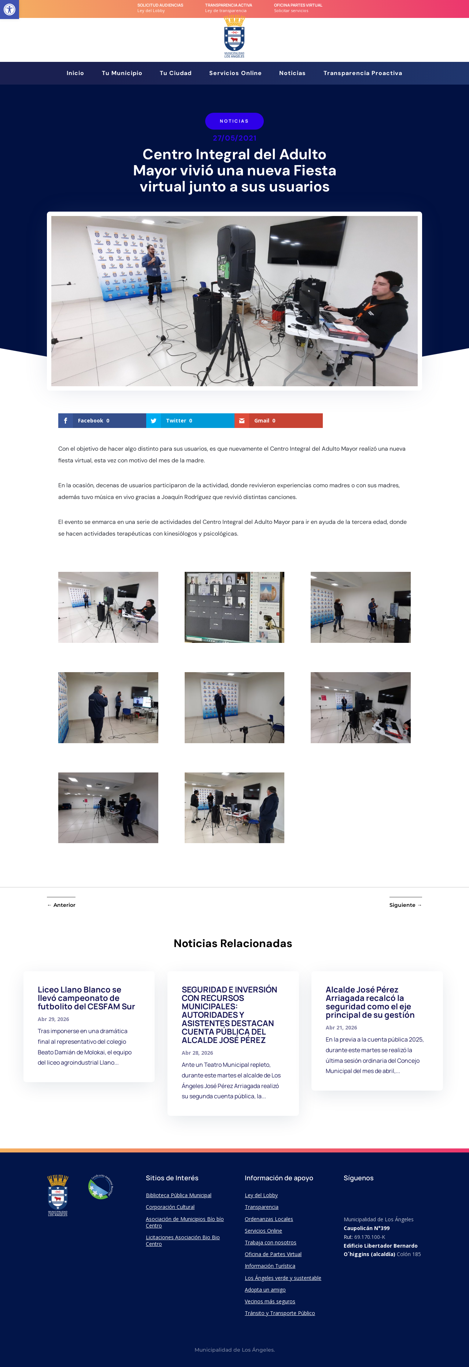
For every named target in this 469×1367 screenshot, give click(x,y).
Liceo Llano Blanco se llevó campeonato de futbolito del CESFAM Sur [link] (86, 998)
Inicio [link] (75, 74)
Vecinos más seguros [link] (270, 1301)
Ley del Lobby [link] (261, 1195)
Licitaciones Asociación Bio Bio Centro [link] (183, 1240)
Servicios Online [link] (235, 74)
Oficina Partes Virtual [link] (298, 5)
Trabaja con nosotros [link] (270, 1242)
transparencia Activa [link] (228, 5)
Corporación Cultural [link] (170, 1206)
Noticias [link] (292, 74)
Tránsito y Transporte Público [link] (280, 1313)
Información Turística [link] (270, 1265)
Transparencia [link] (261, 1206)
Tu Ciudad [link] (176, 74)
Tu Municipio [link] (122, 74)
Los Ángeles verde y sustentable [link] (283, 1277)
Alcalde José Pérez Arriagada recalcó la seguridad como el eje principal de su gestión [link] (370, 1002)
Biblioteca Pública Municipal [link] (178, 1195)
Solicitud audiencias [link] (160, 5)
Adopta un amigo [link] (265, 1289)
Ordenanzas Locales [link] (269, 1218)
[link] (9, 9)
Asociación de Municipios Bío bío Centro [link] (185, 1222)
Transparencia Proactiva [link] (363, 74)
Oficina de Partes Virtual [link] (273, 1254)
